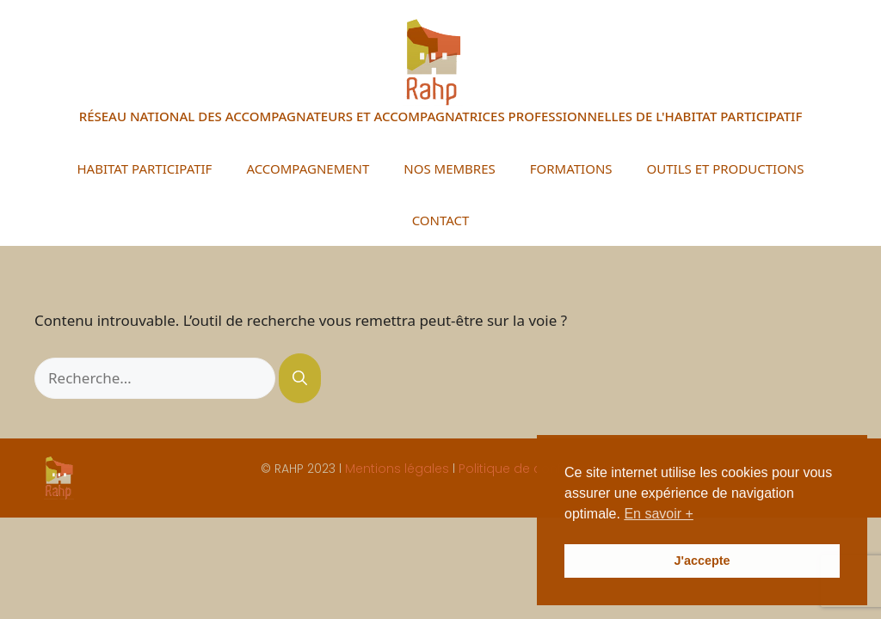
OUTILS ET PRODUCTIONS (725, 168)
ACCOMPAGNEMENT (307, 168)
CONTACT (441, 220)
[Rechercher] (300, 378)
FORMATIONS (571, 168)
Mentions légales (397, 468)
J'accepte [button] (702, 560)
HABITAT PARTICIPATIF (144, 168)
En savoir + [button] (658, 513)
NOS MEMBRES (449, 168)
